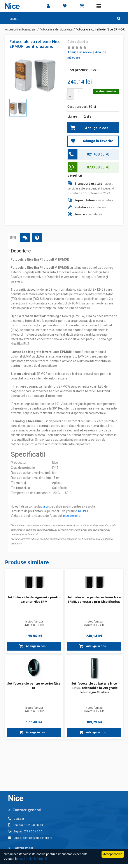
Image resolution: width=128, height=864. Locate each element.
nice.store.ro (71, 515)
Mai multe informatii (33, 858)
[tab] (64, 809)
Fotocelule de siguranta (56, 29)
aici (45, 506)
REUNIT (83, 511)
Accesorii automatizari (21, 29)
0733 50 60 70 (98, 167)
